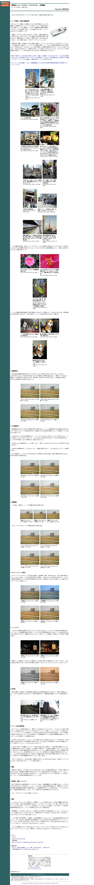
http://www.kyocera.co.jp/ (18, 838)
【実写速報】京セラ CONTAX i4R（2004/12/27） (25, 849)
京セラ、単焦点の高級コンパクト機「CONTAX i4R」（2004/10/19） (31, 847)
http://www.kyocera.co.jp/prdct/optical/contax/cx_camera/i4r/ (27, 842)
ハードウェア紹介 (29, 15)
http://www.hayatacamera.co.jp (34, 868)
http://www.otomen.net (35, 867)
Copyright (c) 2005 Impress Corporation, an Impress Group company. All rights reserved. (39, 883)
